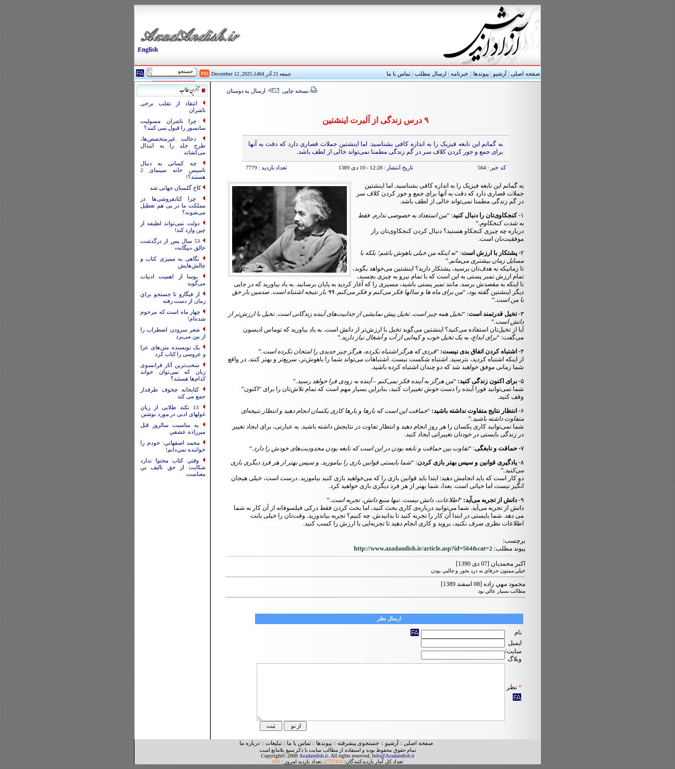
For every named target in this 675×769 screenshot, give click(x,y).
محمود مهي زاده (504, 584)
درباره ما (249, 743)
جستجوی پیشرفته (359, 743)
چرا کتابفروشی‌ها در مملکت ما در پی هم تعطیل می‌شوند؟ (173, 205)
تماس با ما (298, 743)
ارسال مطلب (431, 74)
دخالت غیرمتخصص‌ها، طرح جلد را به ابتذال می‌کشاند (173, 145)
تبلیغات (274, 743)
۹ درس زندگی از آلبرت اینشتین (375, 120)
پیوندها (481, 74)
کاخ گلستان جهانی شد (176, 188)
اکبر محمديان (508, 563)
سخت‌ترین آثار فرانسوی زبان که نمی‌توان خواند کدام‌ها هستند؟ (173, 372)
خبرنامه (459, 74)
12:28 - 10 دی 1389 (360, 167)
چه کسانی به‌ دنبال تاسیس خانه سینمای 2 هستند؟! (173, 170)
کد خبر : (496, 167)
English (148, 49)
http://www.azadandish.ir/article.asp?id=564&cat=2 (423, 548)
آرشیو (500, 74)
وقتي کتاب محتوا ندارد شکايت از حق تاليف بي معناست (173, 467)
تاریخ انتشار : (397, 167)
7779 (251, 167)
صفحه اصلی (525, 74)
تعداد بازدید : (272, 167)
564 (482, 167)
